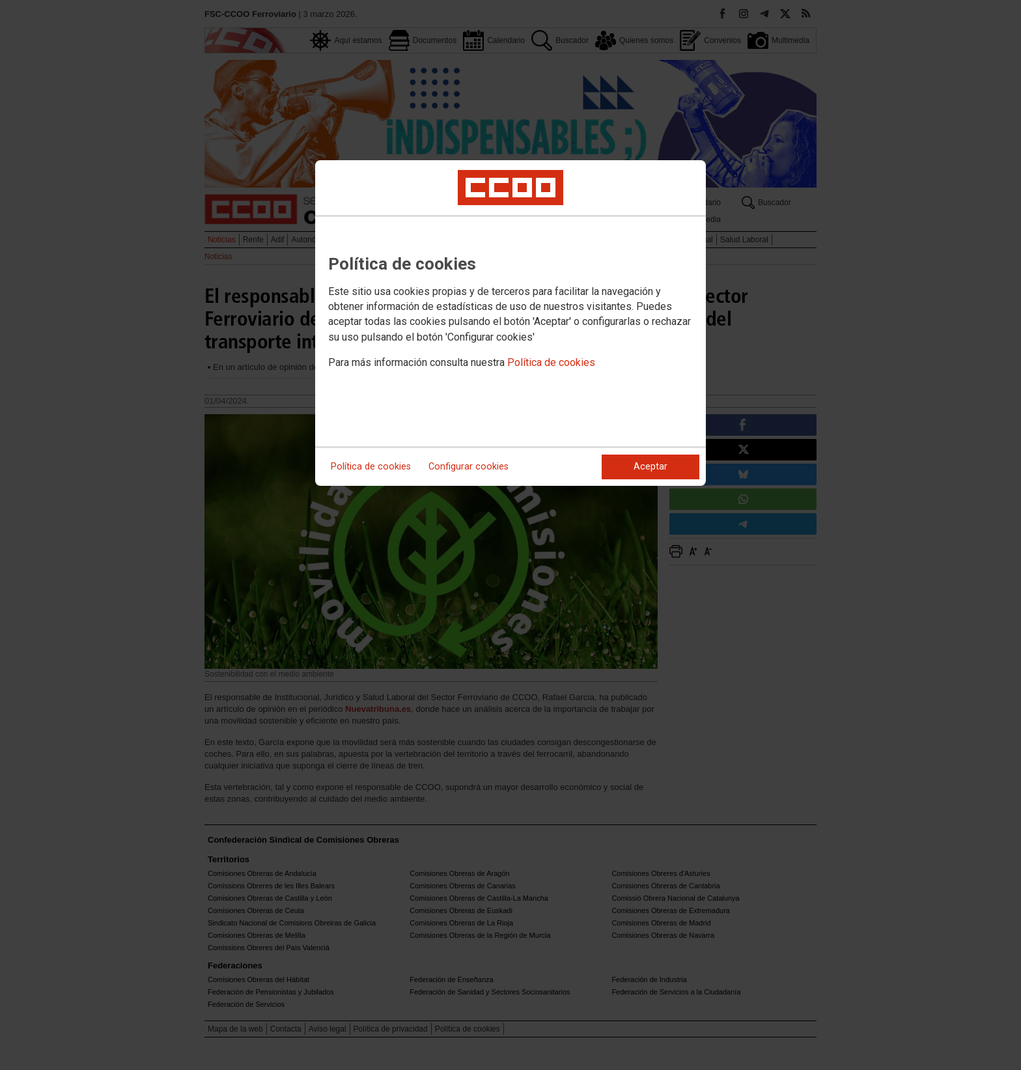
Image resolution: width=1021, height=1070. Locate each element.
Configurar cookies (468, 466)
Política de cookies (551, 362)
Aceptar (650, 466)
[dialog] (510, 323)
